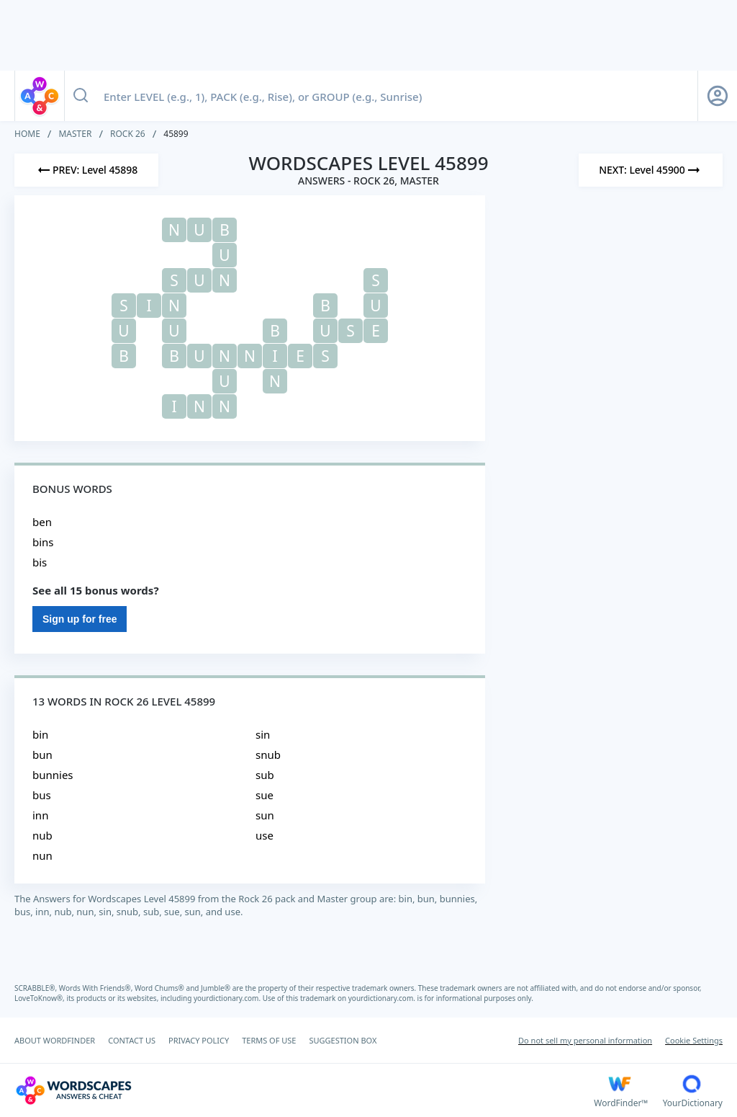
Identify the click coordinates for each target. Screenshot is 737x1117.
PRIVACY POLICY (198, 1040)
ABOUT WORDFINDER (54, 1040)
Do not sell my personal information (585, 1040)
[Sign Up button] (717, 96)
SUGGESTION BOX (342, 1040)
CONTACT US (131, 1040)
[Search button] (80, 96)
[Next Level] (651, 170)
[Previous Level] (86, 170)
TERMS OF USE (269, 1040)
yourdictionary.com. (228, 998)
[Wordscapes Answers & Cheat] (304, 1090)
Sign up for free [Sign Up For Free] (79, 619)
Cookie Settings (694, 1040)
